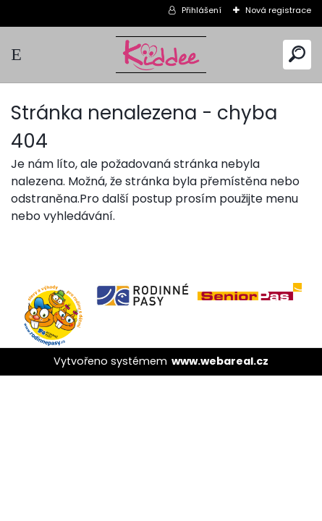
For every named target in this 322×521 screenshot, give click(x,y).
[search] (297, 54)
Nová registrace (278, 10)
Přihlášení (201, 10)
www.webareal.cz (219, 361)
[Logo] (161, 54)
